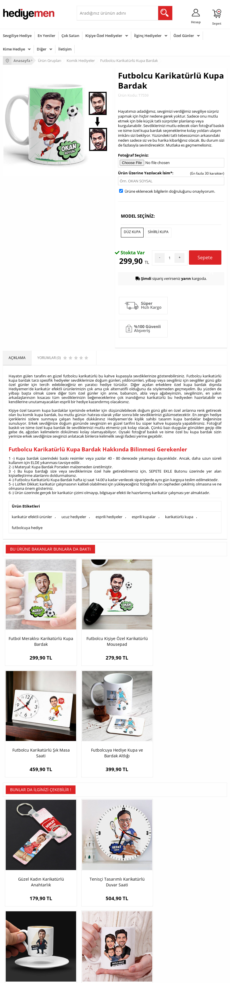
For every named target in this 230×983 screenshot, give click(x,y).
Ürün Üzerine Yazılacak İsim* (145, 172)
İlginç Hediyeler (148, 35)
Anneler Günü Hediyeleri (22, 935)
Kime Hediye (14, 49)
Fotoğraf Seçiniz (133, 155)
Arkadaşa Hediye (93, 944)
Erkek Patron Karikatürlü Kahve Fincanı (143, 735)
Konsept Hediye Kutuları (175, 840)
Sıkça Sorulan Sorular (20, 883)
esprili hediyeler (109, 515)
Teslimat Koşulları (17, 840)
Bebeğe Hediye (92, 935)
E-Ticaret (97, 975)
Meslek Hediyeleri (94, 883)
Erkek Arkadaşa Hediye (98, 848)
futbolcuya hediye (27, 525)
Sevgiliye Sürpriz (93, 874)
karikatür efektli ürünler (32, 515)
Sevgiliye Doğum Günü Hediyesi (181, 857)
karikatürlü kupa (179, 515)
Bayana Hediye (92, 918)
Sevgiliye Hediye (17, 35)
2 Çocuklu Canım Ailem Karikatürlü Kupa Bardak (199, 735)
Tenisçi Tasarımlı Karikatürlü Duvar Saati (87, 735)
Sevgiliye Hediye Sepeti (174, 848)
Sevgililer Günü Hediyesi (22, 909)
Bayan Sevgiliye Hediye (174, 874)
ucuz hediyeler (73, 515)
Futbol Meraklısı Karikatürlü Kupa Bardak (31, 621)
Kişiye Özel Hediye (94, 840)
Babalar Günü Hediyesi (21, 952)
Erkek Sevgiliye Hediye (174, 865)
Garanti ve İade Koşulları (22, 865)
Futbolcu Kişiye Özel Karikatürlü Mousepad (87, 618)
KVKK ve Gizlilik (15, 874)
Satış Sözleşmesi (16, 857)
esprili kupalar (144, 515)
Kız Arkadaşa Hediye (96, 857)
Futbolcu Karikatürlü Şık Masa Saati (143, 618)
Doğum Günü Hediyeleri (22, 918)
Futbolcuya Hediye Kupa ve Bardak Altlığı (199, 618)
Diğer (42, 49)
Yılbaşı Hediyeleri (16, 927)
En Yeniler (46, 35)
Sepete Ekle (205, 258)
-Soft (85, 975)
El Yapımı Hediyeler (95, 865)
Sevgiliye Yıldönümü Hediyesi (179, 883)
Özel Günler (183, 35)
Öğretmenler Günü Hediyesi (25, 944)
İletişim (64, 49)
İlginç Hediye (90, 952)
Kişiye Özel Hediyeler (103, 35)
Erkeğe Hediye (91, 909)
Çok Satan (70, 35)
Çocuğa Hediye (92, 927)
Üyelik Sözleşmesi (17, 848)
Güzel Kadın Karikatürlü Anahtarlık (31, 732)
